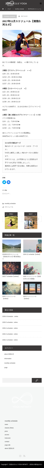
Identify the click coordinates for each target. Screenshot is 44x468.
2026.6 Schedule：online (10, 316)
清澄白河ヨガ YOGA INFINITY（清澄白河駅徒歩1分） (26, 464)
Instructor (8, 438)
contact (7, 441)
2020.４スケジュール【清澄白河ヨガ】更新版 (32, 277)
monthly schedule (9, 16)
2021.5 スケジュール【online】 (29, 297)
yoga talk (7, 445)
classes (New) (9, 428)
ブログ (9, 9)
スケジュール (9, 207)
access (7, 434)
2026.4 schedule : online (10, 328)
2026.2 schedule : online (10, 340)
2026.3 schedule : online (10, 334)
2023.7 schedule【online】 (10, 276)
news (6, 424)
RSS (24, 455)
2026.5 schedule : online (10, 322)
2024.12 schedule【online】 (32, 254)
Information (7, 358)
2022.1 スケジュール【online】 (8, 297)
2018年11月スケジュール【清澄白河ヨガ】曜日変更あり (11, 257)
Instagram (20, 455)
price (6, 431)
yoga (5, 367)
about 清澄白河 (9, 354)
